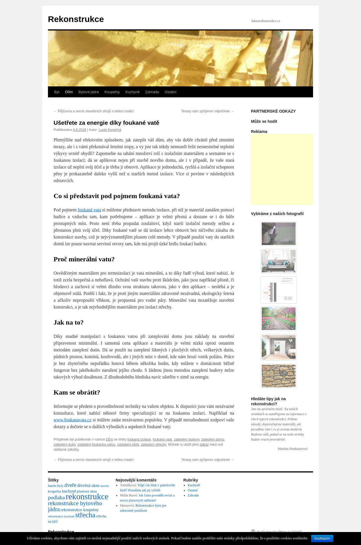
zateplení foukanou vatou (96, 444)
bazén (52, 486)
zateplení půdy (128, 444)
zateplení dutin (65, 444)
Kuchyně (133, 92)
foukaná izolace (139, 439)
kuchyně (69, 491)
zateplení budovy (186, 439)
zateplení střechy (153, 444)
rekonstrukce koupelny (80, 509)
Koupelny (112, 92)
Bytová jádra (88, 92)
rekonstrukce (87, 496)
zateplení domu (212, 439)
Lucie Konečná (110, 130)
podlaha (56, 497)
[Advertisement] (293, 169)
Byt (57, 92)
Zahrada (152, 92)
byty (60, 486)
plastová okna (87, 491)
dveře (70, 485)
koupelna (54, 491)
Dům (69, 92)
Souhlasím (322, 538)
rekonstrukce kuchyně (61, 516)
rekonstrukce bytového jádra (75, 506)
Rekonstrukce (76, 19)
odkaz (204, 444)
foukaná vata (89, 209)
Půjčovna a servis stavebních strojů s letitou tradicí (94, 111)
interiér (104, 485)
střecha (85, 515)
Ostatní (171, 92)
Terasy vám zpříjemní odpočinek (207, 111)
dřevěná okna (88, 485)
